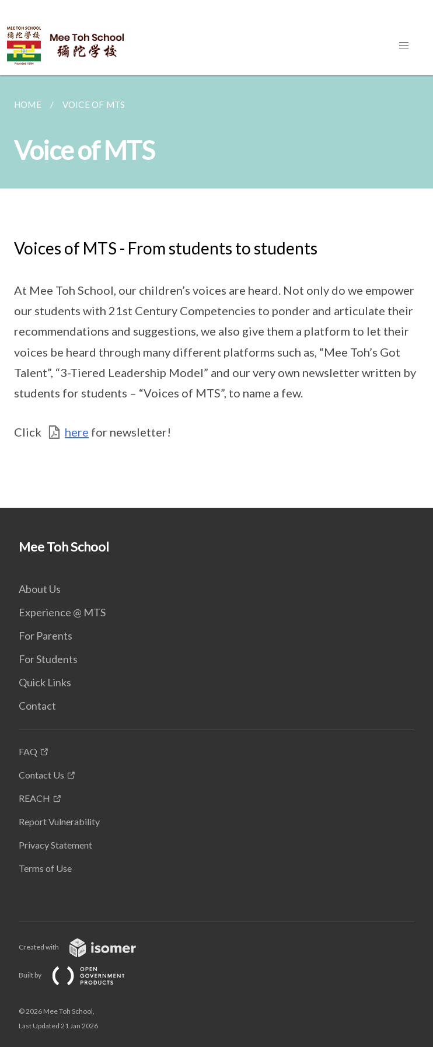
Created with (87, 947)
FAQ (28, 751)
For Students (48, 658)
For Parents (45, 635)
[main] (216, 291)
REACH (34, 798)
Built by (81, 975)
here (77, 432)
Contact (37, 705)
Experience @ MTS (62, 612)
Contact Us (41, 774)
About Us (40, 588)
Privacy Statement (55, 844)
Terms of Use (45, 868)
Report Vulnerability (59, 821)
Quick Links (45, 682)
